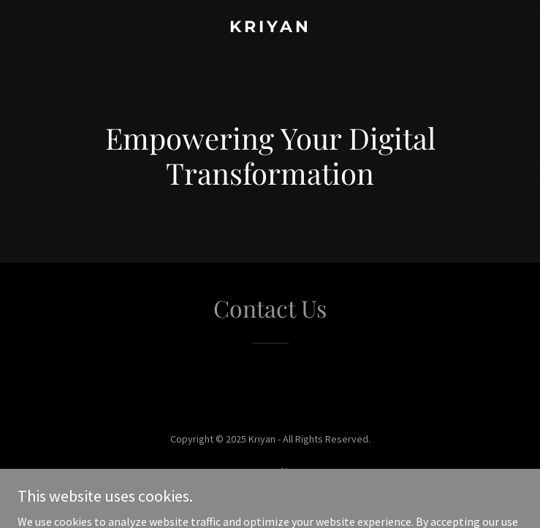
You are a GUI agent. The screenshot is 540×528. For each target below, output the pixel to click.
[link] (270, 27)
